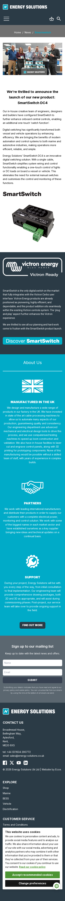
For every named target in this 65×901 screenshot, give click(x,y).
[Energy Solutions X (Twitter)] (12, 763)
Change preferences (32, 883)
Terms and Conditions (15, 824)
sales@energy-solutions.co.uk (27, 755)
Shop (6, 787)
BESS (6, 798)
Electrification (10, 809)
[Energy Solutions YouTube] (19, 763)
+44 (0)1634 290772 (19, 751)
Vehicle (7, 803)
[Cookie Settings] (56, 886)
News (28, 32)
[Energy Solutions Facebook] (5, 763)
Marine (7, 793)
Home (17, 32)
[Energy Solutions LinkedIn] (26, 763)
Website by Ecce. (52, 769)
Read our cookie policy (32, 867)
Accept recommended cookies (32, 875)
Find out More (32, 625)
